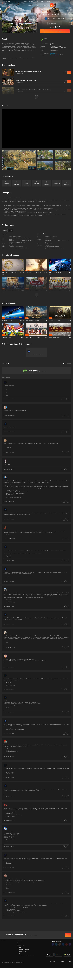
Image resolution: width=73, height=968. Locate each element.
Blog (42, 1)
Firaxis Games (53, 47)
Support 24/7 (47, 1)
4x (31, 58)
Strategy (51, 51)
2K (50, 49)
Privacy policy (19, 943)
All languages (67, 363)
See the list (52, 43)
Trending (25, 1)
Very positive (52, 53)
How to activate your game (55, 46)
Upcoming (37, 1)
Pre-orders (31, 1)
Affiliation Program (20, 945)
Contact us (19, 947)
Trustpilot (4, 941)
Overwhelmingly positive (55, 54)
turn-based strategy (11, 58)
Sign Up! (68, 935)
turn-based (23, 58)
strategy (17, 58)
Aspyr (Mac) (58, 47)
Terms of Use (19, 941)
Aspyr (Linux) (63, 47)
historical (28, 58)
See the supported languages (56, 44)
